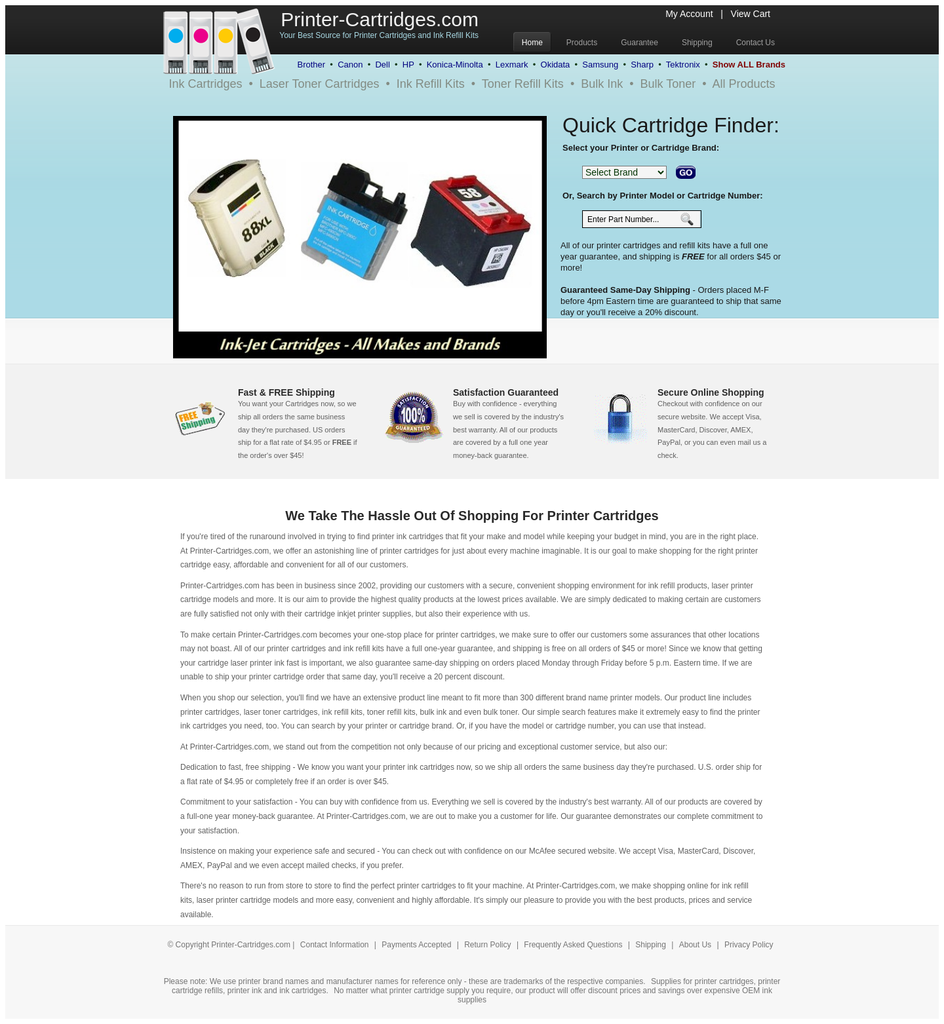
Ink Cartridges (205, 83)
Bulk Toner (668, 83)
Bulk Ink (602, 83)
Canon (350, 64)
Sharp (642, 64)
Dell (382, 64)
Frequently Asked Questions (574, 944)
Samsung (600, 64)
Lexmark (512, 64)
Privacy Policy (749, 944)
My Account (689, 14)
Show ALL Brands (749, 64)
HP (408, 64)
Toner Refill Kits (523, 83)
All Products (744, 83)
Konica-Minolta (455, 64)
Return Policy (488, 944)
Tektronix (683, 64)
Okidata (555, 64)
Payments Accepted (417, 944)
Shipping (650, 944)
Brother (311, 64)
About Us (695, 944)
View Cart (750, 14)
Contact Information (334, 944)
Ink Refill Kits (431, 83)
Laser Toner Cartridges (320, 83)
